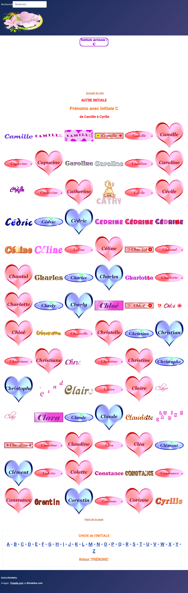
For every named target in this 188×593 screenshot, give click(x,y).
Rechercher (7, 4)
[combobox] (30, 4)
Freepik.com (16, 583)
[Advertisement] (94, 69)
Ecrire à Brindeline (9, 577)
